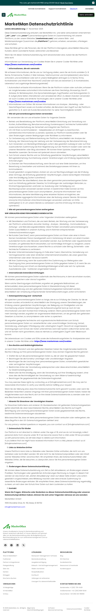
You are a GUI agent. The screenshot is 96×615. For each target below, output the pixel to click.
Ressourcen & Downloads (69, 565)
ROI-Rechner (64, 559)
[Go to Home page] (17, 15)
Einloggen (6, 575)
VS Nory (5, 594)
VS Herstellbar (8, 591)
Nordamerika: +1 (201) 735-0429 (71, 587)
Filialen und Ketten (38, 569)
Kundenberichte (65, 562)
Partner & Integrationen (11, 562)
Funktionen (7, 559)
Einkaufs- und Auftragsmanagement (45, 565)
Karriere (5, 572)
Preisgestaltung (8, 565)
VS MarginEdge (8, 587)
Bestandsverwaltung (39, 559)
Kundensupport (65, 569)
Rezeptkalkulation (38, 572)
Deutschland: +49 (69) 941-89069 (72, 594)
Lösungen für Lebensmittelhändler (44, 581)
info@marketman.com (15, 507)
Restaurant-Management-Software (44, 556)
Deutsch (73, 9)
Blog (61, 556)
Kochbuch (35, 575)
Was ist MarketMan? (10, 556)
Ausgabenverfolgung (39, 562)
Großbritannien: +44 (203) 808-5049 (73, 591)
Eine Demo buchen (9, 578)
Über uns (6, 569)
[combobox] (75, 8)
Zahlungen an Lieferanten (41, 578)
